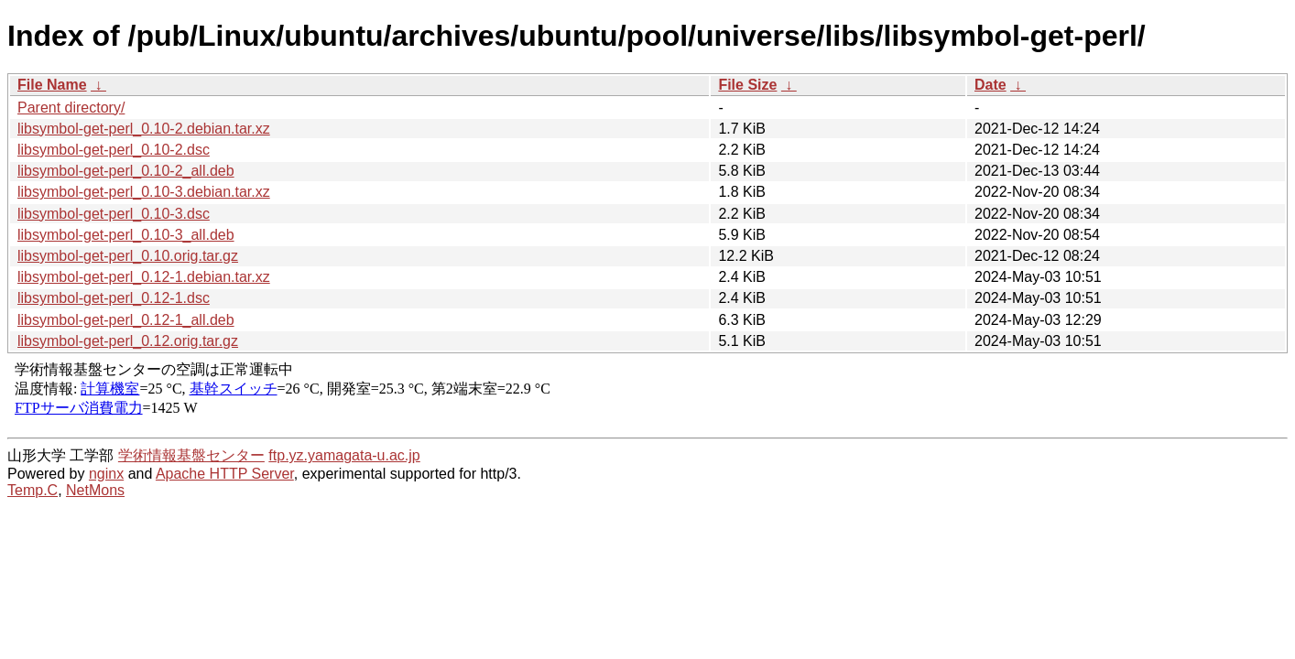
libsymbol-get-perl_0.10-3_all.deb (125, 235)
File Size (747, 84)
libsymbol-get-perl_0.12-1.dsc (113, 298)
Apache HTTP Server (225, 473)
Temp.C (32, 490)
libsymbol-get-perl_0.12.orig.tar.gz (127, 341)
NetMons (95, 490)
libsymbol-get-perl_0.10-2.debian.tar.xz (143, 128)
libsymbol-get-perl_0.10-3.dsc (113, 213)
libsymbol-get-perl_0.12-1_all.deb (125, 320)
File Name (52, 84)
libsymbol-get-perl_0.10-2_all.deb (125, 170)
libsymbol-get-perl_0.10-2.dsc (113, 149)
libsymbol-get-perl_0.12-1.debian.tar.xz (143, 277)
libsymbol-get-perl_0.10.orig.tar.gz (127, 256)
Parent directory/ (71, 107)
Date (990, 84)
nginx (106, 473)
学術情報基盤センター (191, 455)
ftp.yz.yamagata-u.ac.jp (343, 455)
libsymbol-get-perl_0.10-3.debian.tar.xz (143, 192)
